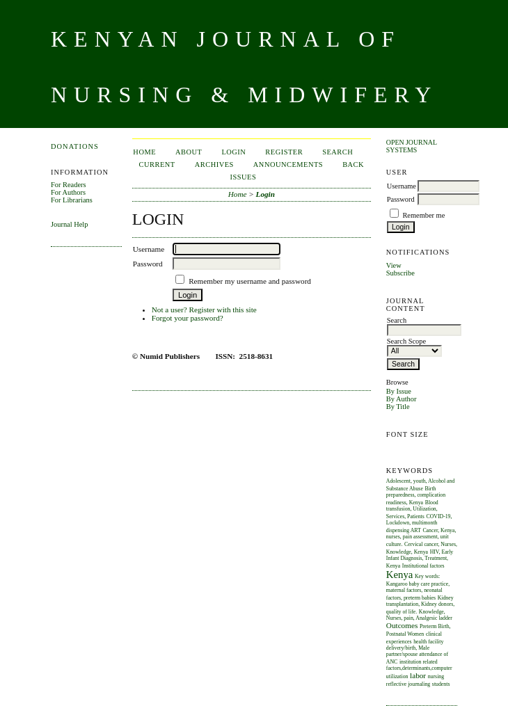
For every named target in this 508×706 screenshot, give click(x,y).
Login (233, 152)
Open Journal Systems (411, 146)
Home (144, 152)
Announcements (288, 164)
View (394, 265)
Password (401, 199)
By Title (398, 406)
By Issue (398, 391)
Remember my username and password (250, 281)
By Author (401, 399)
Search (337, 152)
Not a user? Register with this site (204, 309)
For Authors (68, 192)
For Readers (68, 184)
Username (401, 186)
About (188, 152)
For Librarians (72, 200)
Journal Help (69, 224)
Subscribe (400, 273)
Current (157, 164)
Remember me (423, 215)
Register (284, 152)
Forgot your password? (187, 318)
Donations (75, 146)
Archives (214, 164)
